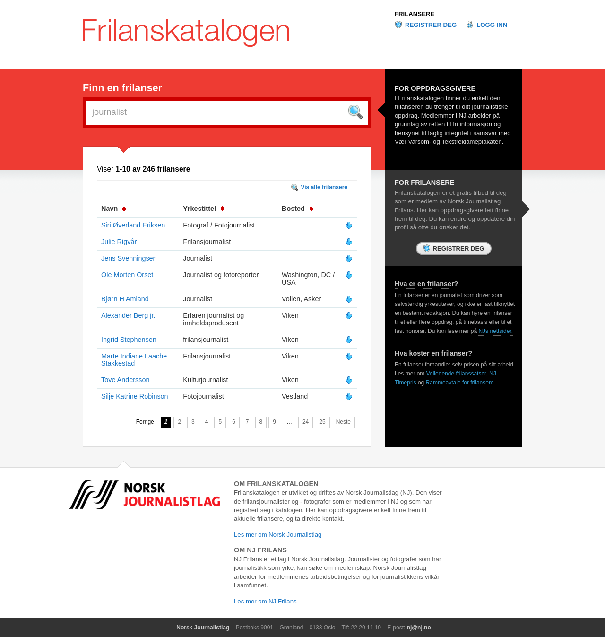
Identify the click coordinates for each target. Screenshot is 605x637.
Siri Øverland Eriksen (133, 225)
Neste (343, 422)
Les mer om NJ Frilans (265, 601)
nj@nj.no (419, 627)
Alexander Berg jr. (128, 315)
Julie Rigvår (119, 241)
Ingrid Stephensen (128, 339)
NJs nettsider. (495, 331)
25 (322, 422)
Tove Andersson (125, 380)
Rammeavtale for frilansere (460, 382)
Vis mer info (349, 225)
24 (305, 422)
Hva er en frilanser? (426, 284)
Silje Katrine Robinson (134, 396)
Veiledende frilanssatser (456, 373)
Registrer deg (431, 24)
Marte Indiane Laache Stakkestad (134, 359)
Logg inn (491, 24)
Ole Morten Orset (127, 275)
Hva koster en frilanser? (433, 353)
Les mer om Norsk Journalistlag (277, 534)
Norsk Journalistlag (202, 627)
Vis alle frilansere (324, 187)
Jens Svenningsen (129, 258)
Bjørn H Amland (125, 299)
